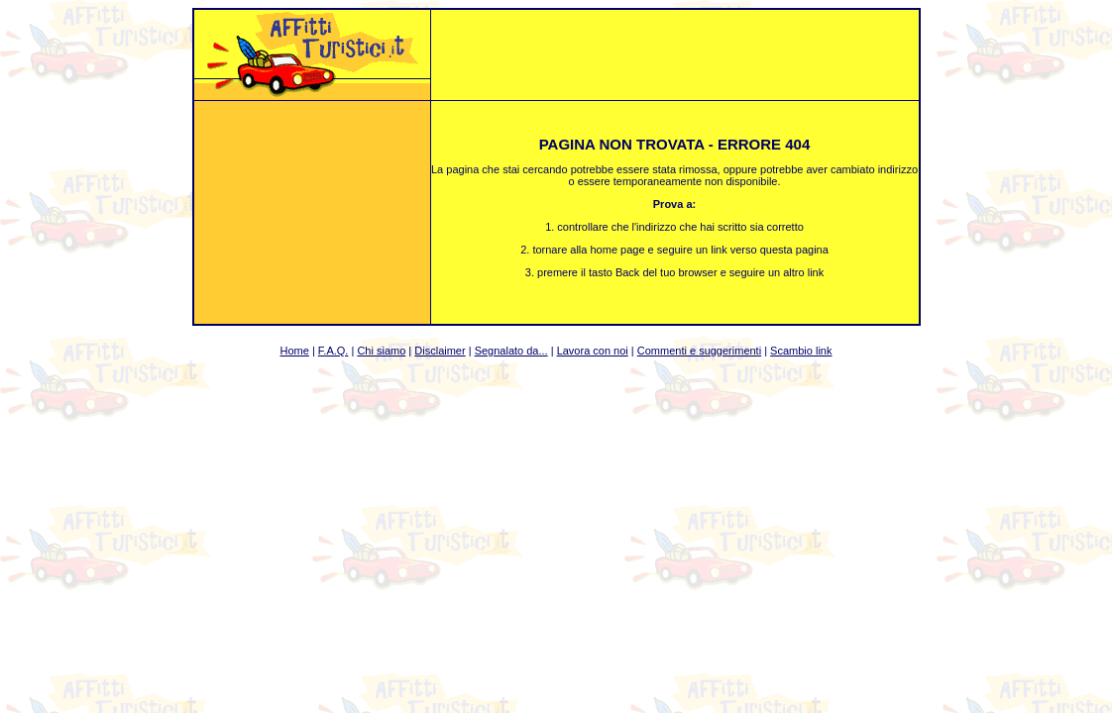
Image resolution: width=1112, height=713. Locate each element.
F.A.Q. (333, 350)
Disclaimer (439, 350)
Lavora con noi (592, 350)
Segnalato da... (511, 350)
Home (294, 350)
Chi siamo (381, 350)
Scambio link (801, 350)
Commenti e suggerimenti (699, 350)
